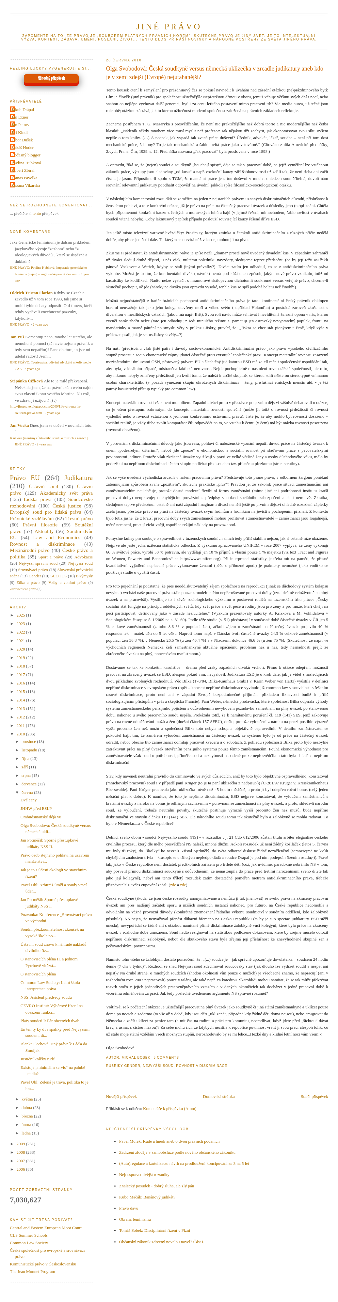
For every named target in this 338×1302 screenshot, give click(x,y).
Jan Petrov (20, 124)
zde (173, 884)
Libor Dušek (22, 139)
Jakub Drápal (22, 109)
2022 (21, 632)
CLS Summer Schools (29, 1235)
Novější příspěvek (121, 1096)
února (27, 1124)
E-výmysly (84, 576)
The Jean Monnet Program (32, 1271)
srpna (27, 775)
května (28, 1099)
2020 (21, 649)
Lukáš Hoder (22, 147)
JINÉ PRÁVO (168, 26)
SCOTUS (58, 575)
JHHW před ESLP (36, 808)
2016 (21, 683)
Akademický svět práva (66, 493)
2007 (21, 1160)
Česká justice (67, 505)
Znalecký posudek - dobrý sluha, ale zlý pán (156, 1185)
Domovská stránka (219, 1096)
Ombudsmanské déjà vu (41, 816)
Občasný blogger (25, 155)
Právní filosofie (40, 524)
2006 (21, 1169)
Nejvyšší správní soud (38, 563)
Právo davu (128, 1208)
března (28, 1116)
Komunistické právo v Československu (43, 1264)
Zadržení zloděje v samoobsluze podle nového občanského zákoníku (177, 1152)
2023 (21, 623)
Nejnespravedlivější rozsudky (144, 1174)
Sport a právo (51, 557)
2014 (21, 700)
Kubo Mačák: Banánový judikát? (147, 1197)
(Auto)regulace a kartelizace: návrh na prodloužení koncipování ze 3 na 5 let (184, 1163)
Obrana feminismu (135, 1219)
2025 (21, 615)
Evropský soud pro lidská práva (45, 512)
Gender (132, 1066)
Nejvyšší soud (158, 1066)
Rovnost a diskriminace (201, 1066)
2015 (21, 691)
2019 (21, 657)
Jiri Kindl (19, 132)
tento (37, 213)
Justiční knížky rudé (38, 1058)
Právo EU (25, 477)
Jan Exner (19, 117)
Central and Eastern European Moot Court (46, 1227)
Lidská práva (38, 499)
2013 (21, 708)
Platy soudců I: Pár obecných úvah (50, 1020)
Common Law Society (29, 1242)
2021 (21, 640)
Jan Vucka (19, 425)
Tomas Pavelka (24, 177)
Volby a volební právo (67, 583)
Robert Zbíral (22, 170)
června (28, 792)
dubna (27, 1107)
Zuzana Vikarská (25, 185)
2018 (21, 666)
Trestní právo (79, 518)
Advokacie (83, 557)
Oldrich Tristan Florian (31, 292)
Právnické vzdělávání (32, 518)
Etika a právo (28, 583)
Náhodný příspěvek (51, 78)
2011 (21, 725)
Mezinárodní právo (30, 550)
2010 (21, 733)
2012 (21, 717)
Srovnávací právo (33, 569)
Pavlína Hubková (26, 162)
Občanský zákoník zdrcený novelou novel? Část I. (161, 1241)
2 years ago (40, 324)
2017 (21, 674)
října (26, 758)
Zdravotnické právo (23, 589)
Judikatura (78, 477)
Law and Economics (56, 537)
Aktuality (44, 531)
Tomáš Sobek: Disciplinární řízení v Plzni (154, 1230)
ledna (27, 1133)
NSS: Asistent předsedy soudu (46, 997)
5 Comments (166, 1057)
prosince (29, 741)
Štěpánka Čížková (26, 380)
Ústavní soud (43, 486)
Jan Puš (17, 336)
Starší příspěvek (314, 1096)
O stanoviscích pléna (38, 974)
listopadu (30, 749)
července (30, 783)
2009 (21, 1143)
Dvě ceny (29, 799)
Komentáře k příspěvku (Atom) (170, 1108)
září (25, 766)
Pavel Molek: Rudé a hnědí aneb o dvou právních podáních (169, 1141)
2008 (21, 1152)
